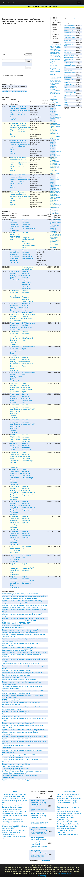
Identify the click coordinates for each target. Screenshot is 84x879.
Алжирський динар (69, 25)
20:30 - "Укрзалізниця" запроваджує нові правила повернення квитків (55, 179)
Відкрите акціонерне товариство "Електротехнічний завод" (22, 750)
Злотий (65, 99)
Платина (66, 104)
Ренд (65, 69)
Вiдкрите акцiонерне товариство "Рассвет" (16, 714)
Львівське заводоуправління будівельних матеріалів (20, 594)
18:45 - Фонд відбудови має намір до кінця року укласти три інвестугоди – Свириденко (55, 235)
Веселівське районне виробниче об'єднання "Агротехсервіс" (27, 308)
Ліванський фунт (68, 52)
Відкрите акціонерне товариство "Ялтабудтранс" (19, 648)
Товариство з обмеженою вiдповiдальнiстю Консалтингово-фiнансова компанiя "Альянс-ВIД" (16, 338)
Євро (65, 95)
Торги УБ (76, 18)
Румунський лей (68, 89)
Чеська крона (67, 34)
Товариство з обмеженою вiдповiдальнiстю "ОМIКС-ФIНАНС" (24, 128)
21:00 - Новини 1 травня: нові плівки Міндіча (55, 167)
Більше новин (53, 247)
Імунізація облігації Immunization (68, 811)
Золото (65, 100)
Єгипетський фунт (68, 79)
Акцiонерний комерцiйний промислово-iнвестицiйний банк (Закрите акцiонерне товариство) (14, 256)
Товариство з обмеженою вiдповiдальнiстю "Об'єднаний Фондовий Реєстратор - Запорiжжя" (16, 493)
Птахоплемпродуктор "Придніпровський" (16, 693)
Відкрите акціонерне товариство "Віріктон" (16, 764)
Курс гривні (68, 18)
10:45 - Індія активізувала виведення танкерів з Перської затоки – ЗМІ (55, 132)
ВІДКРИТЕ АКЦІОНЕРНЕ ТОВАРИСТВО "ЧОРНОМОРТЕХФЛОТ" (24, 652)
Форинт (66, 39)
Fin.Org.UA (8, 2)
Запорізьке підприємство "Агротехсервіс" (16, 675)
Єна (65, 47)
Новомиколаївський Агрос (11, 704)
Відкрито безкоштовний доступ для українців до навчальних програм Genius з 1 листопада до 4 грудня (14, 796)
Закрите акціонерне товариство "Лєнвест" (16, 757)
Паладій (66, 105)
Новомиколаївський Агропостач (13, 627)
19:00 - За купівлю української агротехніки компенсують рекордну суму (54, 228)
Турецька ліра (67, 90)
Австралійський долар (69, 27)
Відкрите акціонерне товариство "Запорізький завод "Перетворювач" (28, 491)
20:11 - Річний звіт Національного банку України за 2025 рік (55, 191)
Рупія (65, 42)
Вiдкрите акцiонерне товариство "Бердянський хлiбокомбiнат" (23, 618)
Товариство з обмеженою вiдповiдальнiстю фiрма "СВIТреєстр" (16, 276)
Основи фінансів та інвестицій (12, 820)
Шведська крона (68, 70)
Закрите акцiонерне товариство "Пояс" (15, 768)
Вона (65, 50)
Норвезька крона (68, 62)
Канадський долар (68, 30)
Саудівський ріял (68, 64)
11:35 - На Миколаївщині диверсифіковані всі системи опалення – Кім (55, 124)
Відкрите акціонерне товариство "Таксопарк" (17, 670)
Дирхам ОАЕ (67, 75)
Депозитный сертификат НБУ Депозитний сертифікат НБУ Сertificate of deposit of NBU (67, 828)
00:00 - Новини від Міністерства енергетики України (55, 163)
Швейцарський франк (69, 72)
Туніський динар (68, 77)
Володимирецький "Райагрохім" (13, 709)
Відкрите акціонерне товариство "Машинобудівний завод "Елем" (24, 736)
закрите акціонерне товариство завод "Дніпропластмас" (21, 663)
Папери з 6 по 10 (48, 861)
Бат (65, 74)
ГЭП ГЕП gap (61, 832)
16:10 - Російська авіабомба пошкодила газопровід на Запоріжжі (54, 86)
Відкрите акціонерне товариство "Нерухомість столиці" (21, 780)
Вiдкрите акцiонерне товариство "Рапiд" (28, 407)
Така (65, 28)
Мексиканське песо (69, 55)
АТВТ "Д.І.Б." (6, 748)
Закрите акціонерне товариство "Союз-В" (16, 745)
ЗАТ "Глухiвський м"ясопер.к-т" (12, 766)
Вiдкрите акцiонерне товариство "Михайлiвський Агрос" (27, 336)
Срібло (65, 102)
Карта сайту (42, 876)
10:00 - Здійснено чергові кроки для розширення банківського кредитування (54, 142)
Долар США (67, 82)
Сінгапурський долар (69, 65)
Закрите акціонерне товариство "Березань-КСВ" (18, 755)
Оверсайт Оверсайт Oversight (67, 801)
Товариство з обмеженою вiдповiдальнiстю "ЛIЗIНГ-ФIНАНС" (24, 110)
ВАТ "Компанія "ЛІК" (9, 752)
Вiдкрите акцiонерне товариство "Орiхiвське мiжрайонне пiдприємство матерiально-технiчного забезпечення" (27, 280)
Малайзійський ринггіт (69, 54)
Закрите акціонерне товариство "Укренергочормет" (19, 598)
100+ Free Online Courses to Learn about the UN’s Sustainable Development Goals (14, 832)
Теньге (65, 49)
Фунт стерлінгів (68, 80)
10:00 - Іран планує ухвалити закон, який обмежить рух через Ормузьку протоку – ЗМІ (55, 59)
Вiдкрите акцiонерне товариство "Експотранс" (18, 723)
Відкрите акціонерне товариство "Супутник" (17, 739)
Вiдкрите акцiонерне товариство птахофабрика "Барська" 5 (22, 691)
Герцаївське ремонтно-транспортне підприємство (19, 679)
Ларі (65, 97)
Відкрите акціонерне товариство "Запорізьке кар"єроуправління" (28, 224)
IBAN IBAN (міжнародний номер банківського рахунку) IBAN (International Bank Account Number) (69, 796)
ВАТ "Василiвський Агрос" (11, 700)
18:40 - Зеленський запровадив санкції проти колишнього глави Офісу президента (55, 72)
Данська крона (67, 35)
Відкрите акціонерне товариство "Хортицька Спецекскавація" (27, 456)
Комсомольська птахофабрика (12, 625)
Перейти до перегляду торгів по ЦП (14, 91)
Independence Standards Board (67, 834)
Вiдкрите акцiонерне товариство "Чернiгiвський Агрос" (27, 387)
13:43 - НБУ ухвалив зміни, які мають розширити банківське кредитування (55, 108)
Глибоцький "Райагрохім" (10, 716)
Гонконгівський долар (69, 37)
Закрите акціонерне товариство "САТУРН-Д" (17, 650)
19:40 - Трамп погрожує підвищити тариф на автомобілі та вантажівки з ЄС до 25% (55, 206)
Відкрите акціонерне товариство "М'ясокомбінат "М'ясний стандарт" (28, 254)
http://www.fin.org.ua (64, 873)
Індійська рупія (67, 40)
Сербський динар (68, 84)
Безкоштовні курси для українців (13, 805)
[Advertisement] (32, 39)
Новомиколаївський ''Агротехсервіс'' (14, 677)
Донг (65, 67)
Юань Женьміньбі (68, 32)
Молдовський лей (68, 57)
